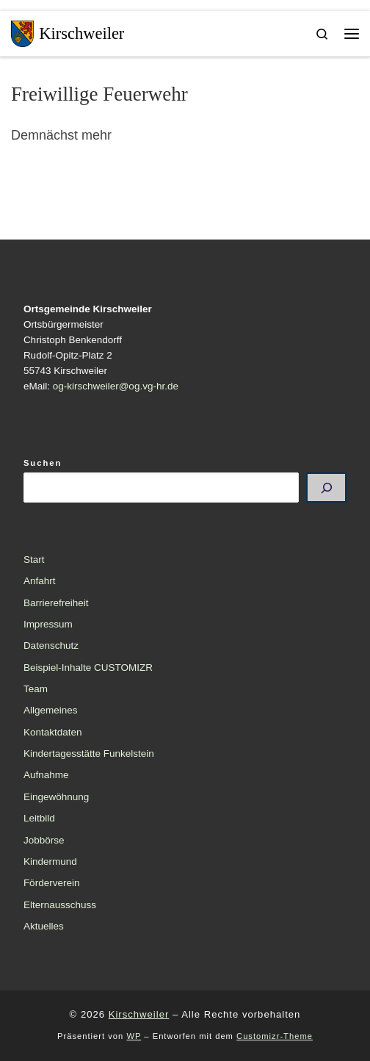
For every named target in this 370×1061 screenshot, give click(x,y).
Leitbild (39, 818)
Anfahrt (39, 580)
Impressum (48, 624)
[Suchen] (326, 487)
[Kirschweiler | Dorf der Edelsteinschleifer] (22, 32)
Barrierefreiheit (56, 602)
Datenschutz (51, 645)
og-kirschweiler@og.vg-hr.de (115, 386)
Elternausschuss (59, 904)
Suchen (42, 462)
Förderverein (51, 882)
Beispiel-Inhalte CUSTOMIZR (88, 667)
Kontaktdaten (52, 732)
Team (35, 688)
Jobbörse (44, 840)
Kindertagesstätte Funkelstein (88, 753)
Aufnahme (46, 774)
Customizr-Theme (274, 1036)
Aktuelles (43, 926)
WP (133, 1036)
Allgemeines (50, 710)
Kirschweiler (139, 1014)
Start (34, 559)
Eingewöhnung (56, 796)
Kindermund (50, 861)
